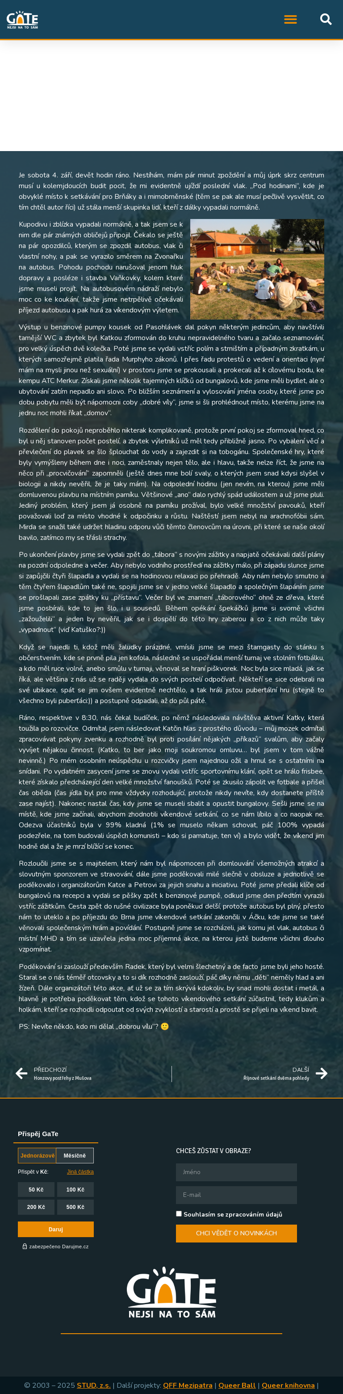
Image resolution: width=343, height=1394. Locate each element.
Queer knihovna (288, 1385)
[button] (290, 19)
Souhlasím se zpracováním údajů (233, 1214)
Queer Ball (237, 1385)
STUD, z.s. (94, 1385)
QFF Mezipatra (188, 1385)
